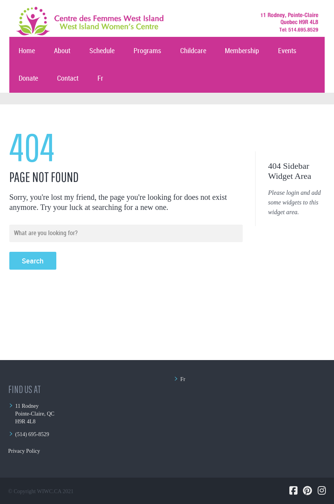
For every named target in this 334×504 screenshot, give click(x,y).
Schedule (102, 51)
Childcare (193, 51)
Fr (100, 78)
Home (27, 51)
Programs (147, 51)
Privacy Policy (24, 451)
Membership (242, 51)
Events (287, 51)
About (62, 51)
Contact (67, 78)
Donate (28, 78)
